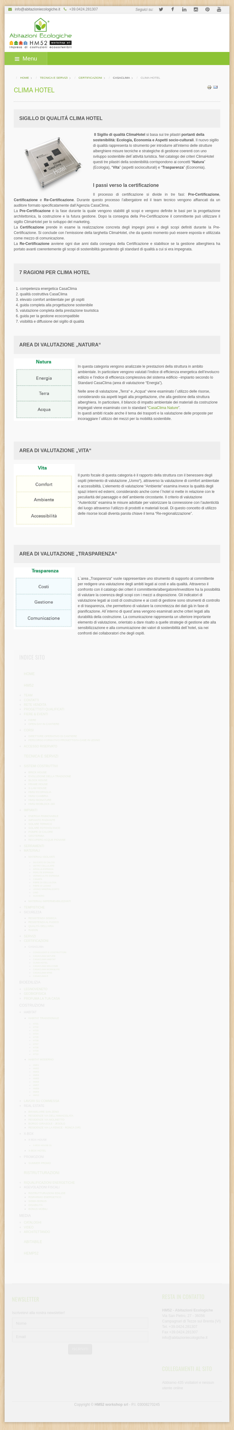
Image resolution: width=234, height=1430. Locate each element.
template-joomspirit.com (232, 1399)
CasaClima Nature (163, 408)
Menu (26, 58)
